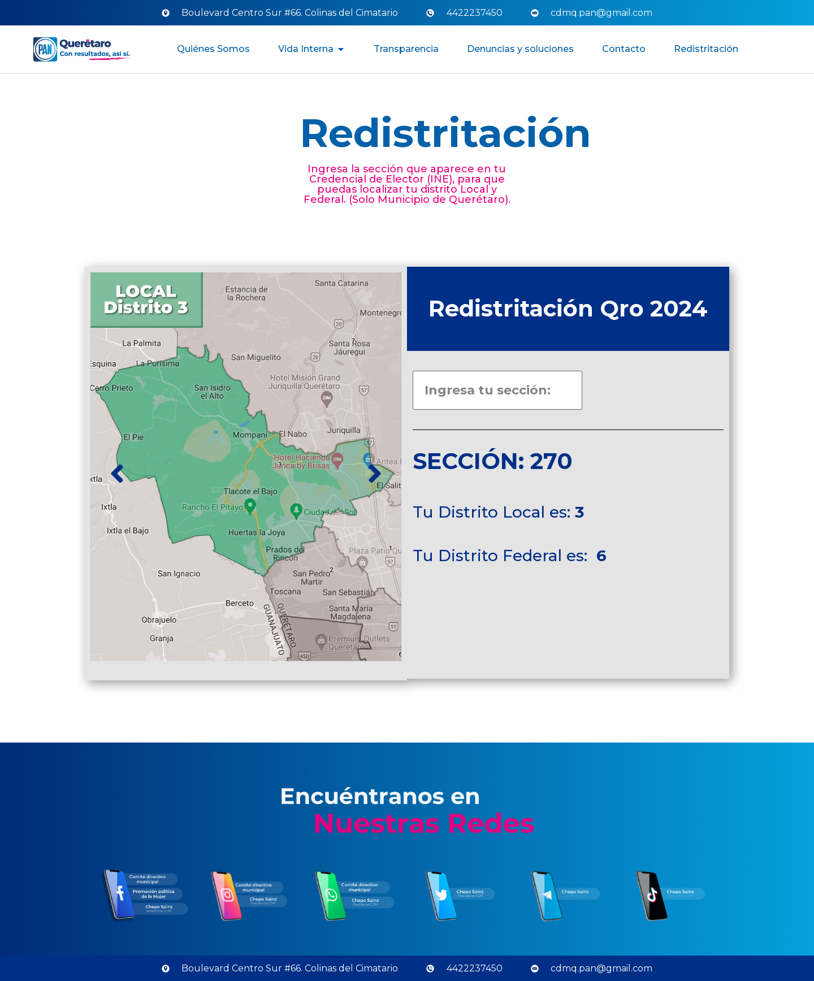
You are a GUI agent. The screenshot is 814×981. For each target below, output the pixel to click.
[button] (340, 49)
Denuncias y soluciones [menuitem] (520, 49)
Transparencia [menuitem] (406, 49)
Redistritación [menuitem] (706, 49)
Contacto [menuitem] (624, 49)
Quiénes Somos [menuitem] (213, 49)
